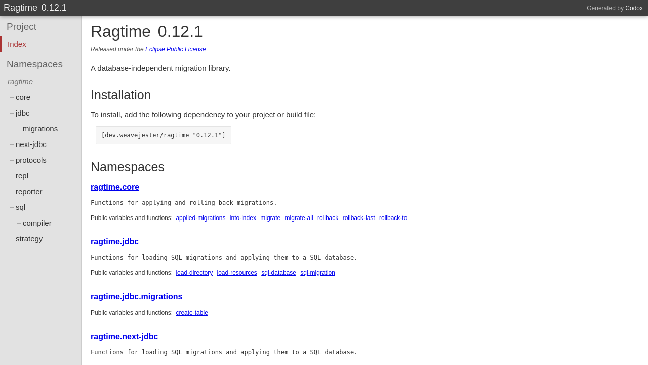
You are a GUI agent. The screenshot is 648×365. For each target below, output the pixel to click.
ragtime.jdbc (115, 241)
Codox (634, 8)
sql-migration (317, 272)
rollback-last (359, 218)
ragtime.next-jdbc (124, 336)
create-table (192, 312)
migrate (270, 218)
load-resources (237, 272)
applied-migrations (200, 218)
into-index (243, 218)
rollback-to (393, 218)
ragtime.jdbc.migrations (136, 296)
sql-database (278, 272)
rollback (327, 218)
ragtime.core (115, 186)
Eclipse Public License (175, 49)
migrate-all (299, 218)
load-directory (194, 272)
